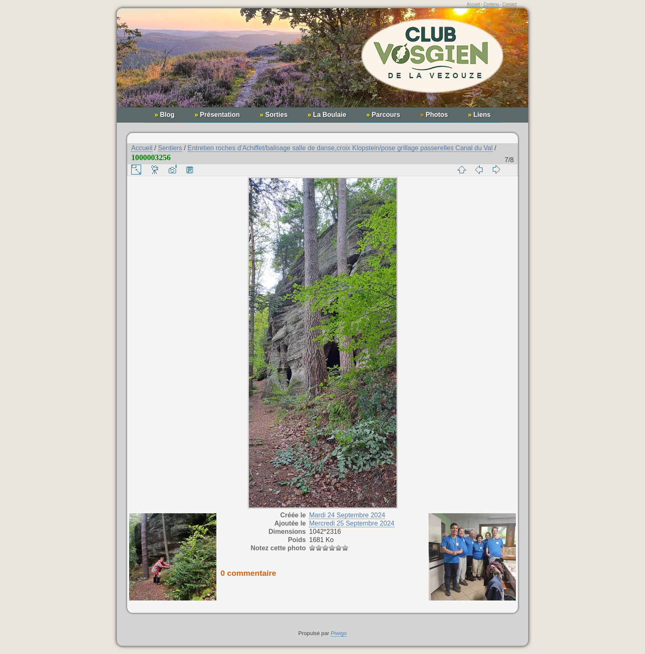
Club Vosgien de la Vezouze (322, 61)
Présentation (217, 114)
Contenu (491, 4)
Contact (510, 4)
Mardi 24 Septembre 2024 (347, 515)
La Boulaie (327, 114)
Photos (434, 114)
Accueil (473, 4)
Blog (164, 114)
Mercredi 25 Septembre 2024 (351, 523)
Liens (479, 114)
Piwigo (339, 633)
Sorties (274, 114)
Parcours (383, 114)
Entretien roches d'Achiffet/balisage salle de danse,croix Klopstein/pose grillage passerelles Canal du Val (340, 147)
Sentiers (170, 147)
